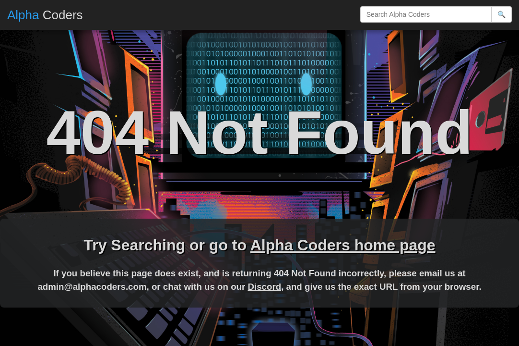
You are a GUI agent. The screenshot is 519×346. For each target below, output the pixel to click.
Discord (264, 287)
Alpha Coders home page (343, 245)
